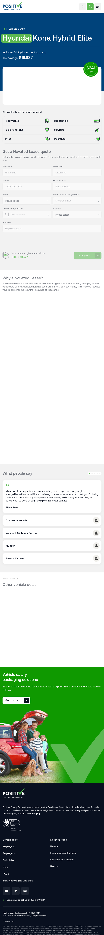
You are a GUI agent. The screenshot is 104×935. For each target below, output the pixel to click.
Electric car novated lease (63, 853)
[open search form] (82, 6)
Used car (54, 866)
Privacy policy (8, 921)
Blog (5, 867)
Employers (9, 853)
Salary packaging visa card (18, 880)
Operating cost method (61, 859)
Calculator (9, 860)
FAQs (6, 873)
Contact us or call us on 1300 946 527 (24, 900)
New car (54, 846)
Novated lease (58, 839)
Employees (9, 846)
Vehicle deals (17, 29)
